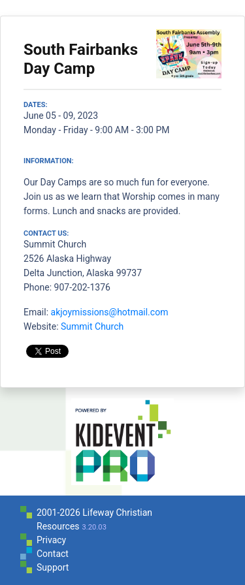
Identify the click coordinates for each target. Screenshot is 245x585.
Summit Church (92, 326)
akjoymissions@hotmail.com (110, 312)
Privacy (51, 540)
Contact (53, 553)
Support (53, 567)
